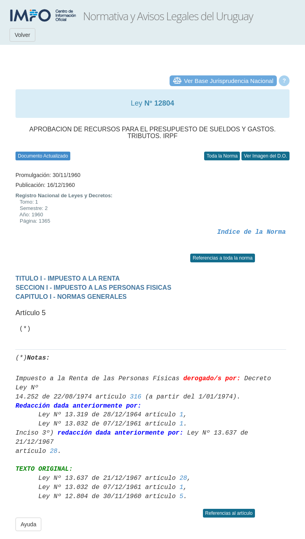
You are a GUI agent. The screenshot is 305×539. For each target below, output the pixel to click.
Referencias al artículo (229, 513)
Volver (22, 35)
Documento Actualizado (43, 156)
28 (53, 451)
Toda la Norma (222, 156)
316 (135, 396)
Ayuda (28, 524)
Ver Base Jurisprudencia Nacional (228, 80)
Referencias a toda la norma (223, 258)
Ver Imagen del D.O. (265, 156)
